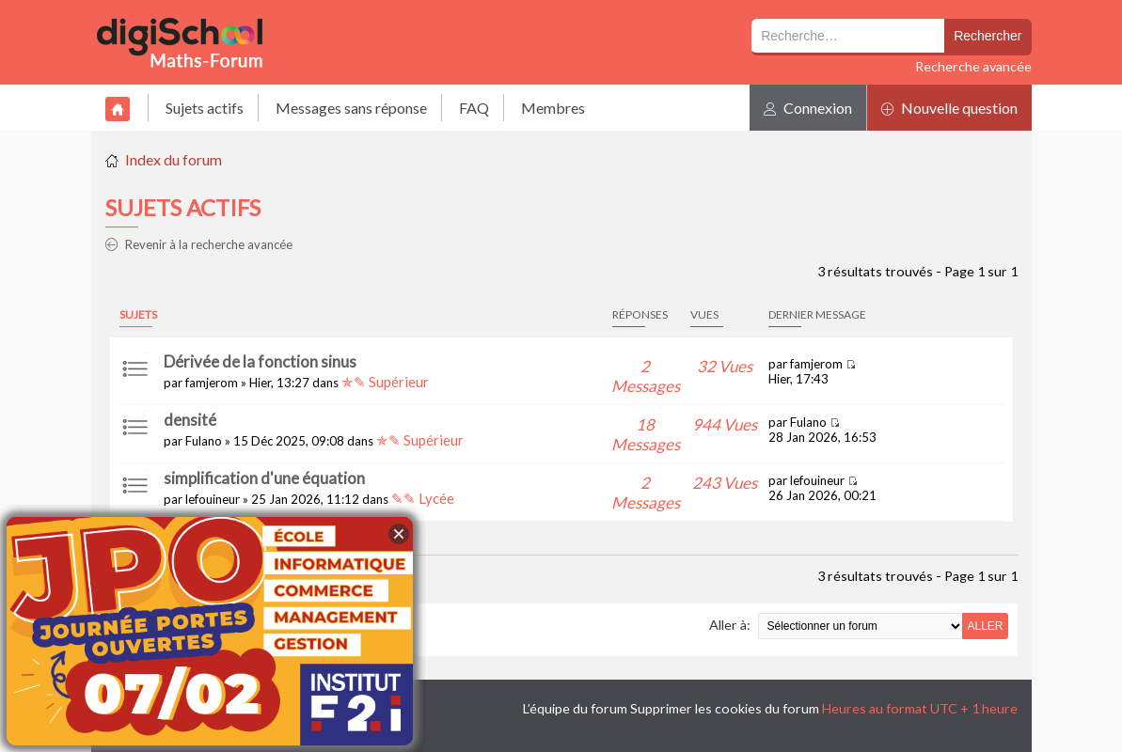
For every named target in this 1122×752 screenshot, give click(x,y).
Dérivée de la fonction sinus (260, 361)
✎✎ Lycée (422, 498)
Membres (553, 108)
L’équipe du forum (575, 708)
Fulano (203, 440)
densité (190, 420)
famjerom (211, 382)
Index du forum (173, 159)
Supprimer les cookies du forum (724, 708)
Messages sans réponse (351, 108)
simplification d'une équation (264, 478)
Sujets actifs (205, 108)
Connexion (808, 108)
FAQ (474, 108)
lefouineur (212, 499)
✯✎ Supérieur (385, 381)
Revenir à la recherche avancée (198, 244)
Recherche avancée (973, 66)
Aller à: (730, 625)
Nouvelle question (949, 108)
